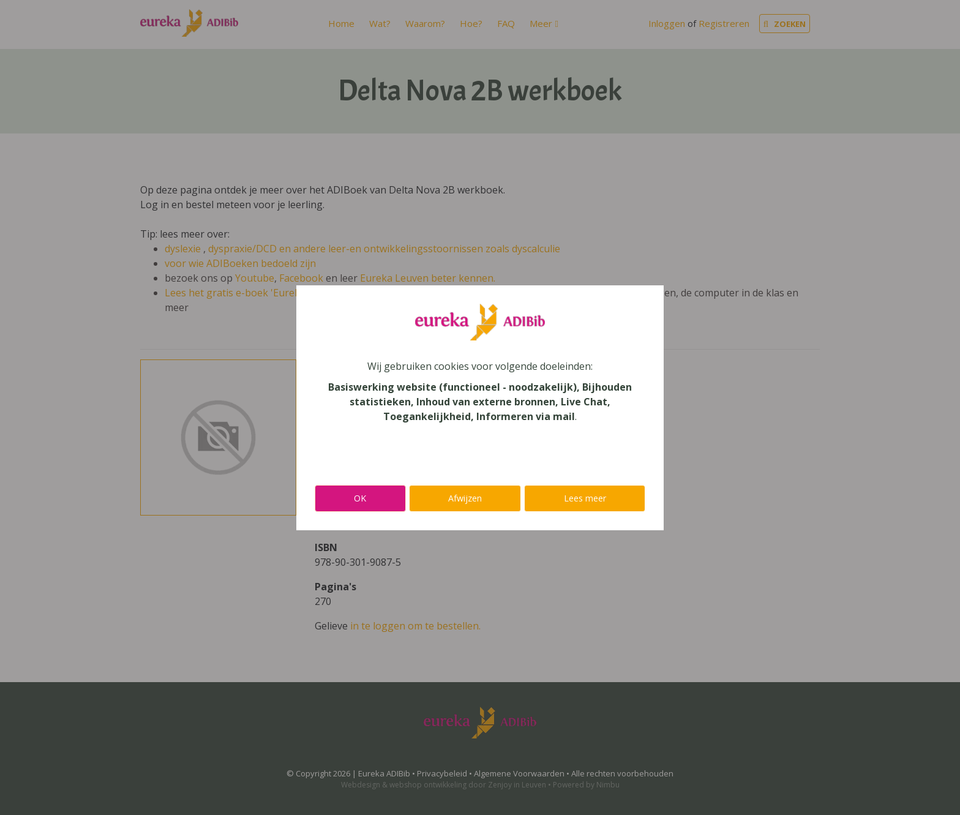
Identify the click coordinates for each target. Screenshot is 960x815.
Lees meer (585, 498)
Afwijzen (465, 498)
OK (360, 498)
